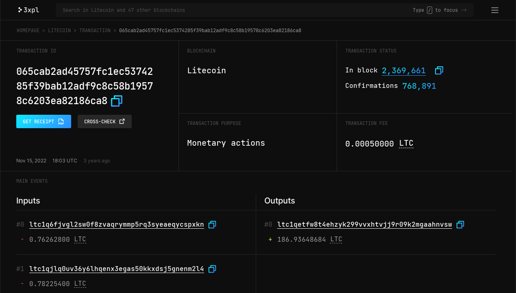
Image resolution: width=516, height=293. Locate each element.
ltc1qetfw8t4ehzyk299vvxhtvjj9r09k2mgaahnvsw (364, 224)
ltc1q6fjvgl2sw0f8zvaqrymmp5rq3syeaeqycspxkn (116, 224)
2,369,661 (404, 70)
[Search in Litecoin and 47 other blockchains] (238, 10)
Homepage (28, 30)
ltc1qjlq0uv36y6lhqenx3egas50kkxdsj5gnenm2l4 (116, 269)
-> (464, 10)
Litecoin (59, 30)
